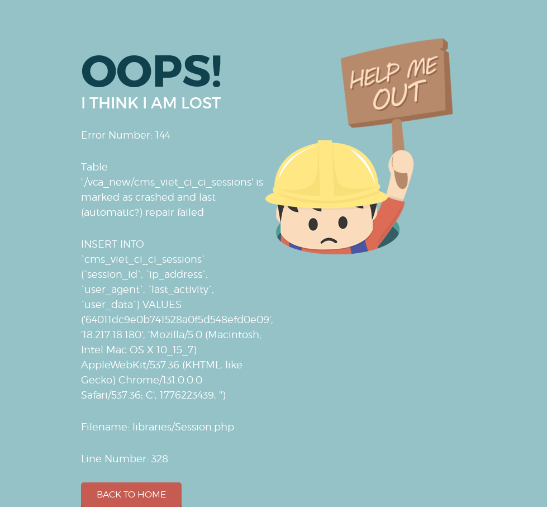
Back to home (131, 494)
